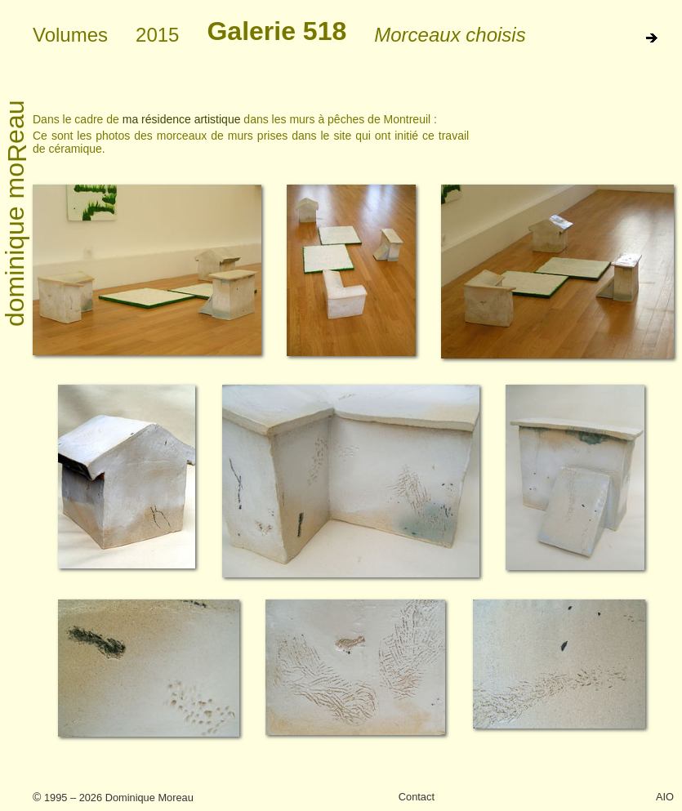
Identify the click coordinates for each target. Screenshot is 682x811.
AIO (665, 797)
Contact (417, 797)
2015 (157, 35)
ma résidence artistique (182, 119)
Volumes (70, 35)
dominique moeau (16, 214)
